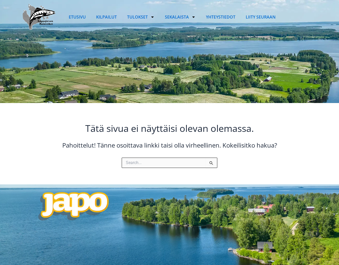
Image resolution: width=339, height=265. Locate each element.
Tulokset (141, 17)
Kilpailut (106, 17)
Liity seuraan (261, 17)
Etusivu (77, 17)
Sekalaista (180, 17)
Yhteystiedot (220, 17)
